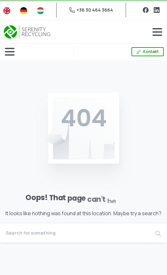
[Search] (75, 233)
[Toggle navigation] (157, 31)
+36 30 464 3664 (91, 10)
